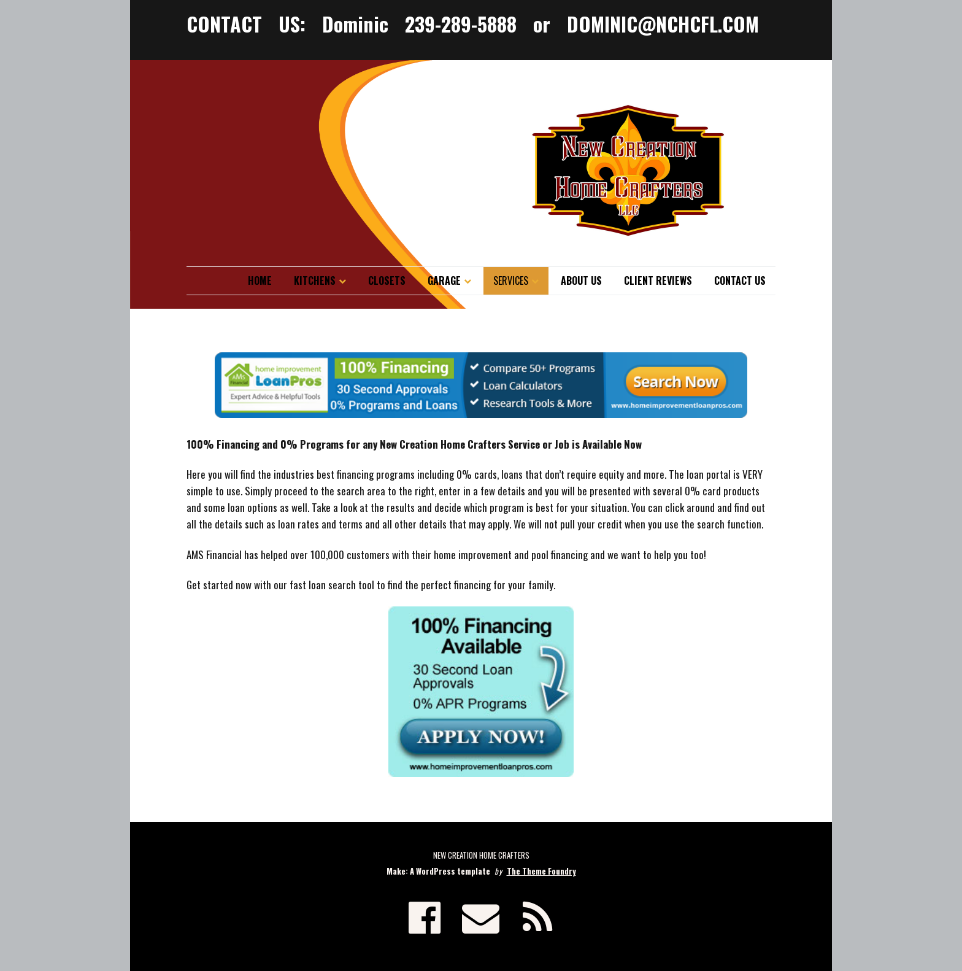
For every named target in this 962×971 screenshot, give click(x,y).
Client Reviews (658, 280)
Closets (387, 280)
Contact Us (740, 280)
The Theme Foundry (541, 871)
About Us (581, 280)
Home (260, 280)
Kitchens (315, 280)
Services (510, 280)
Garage (444, 280)
